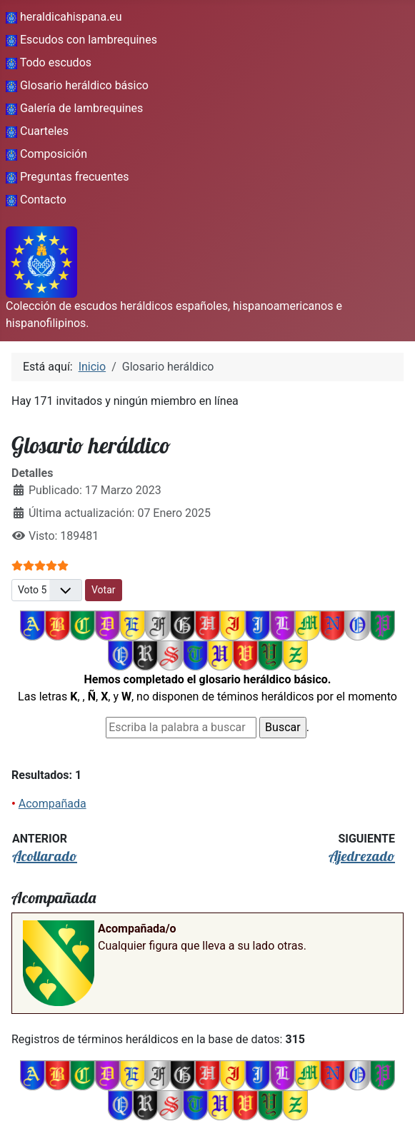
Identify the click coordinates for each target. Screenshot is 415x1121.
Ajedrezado (362, 856)
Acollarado (44, 856)
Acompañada (52, 803)
